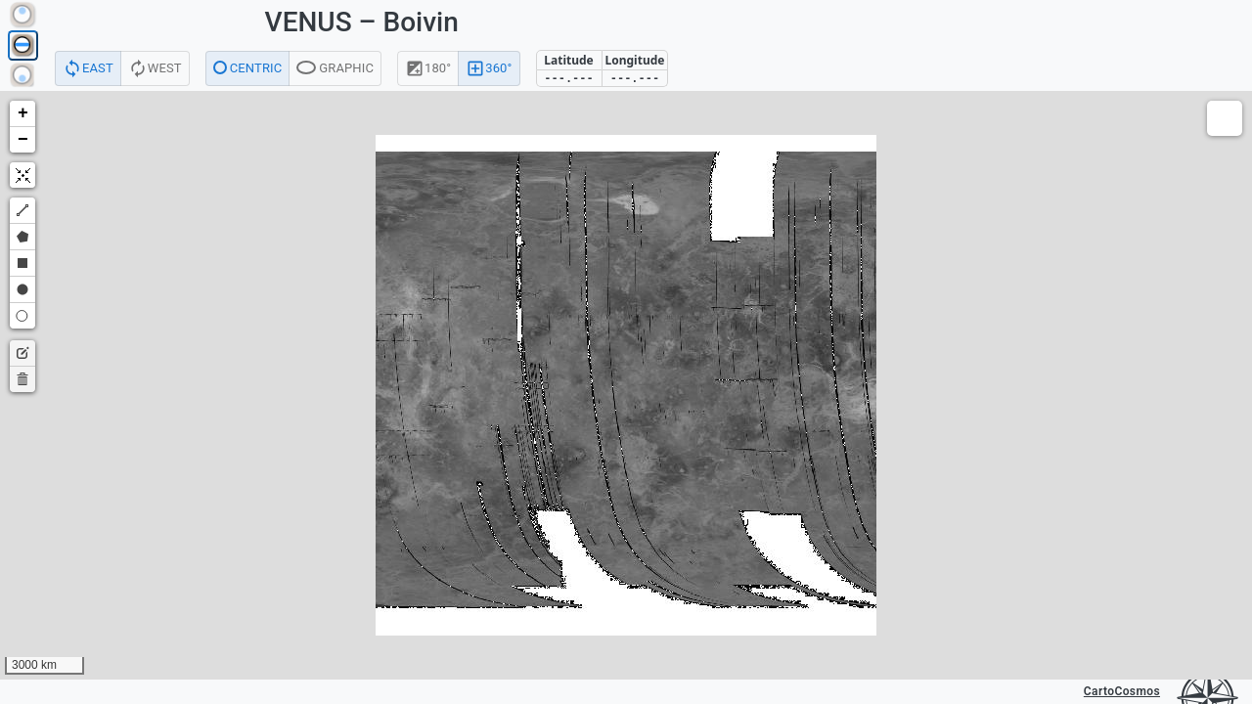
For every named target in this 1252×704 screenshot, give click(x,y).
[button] (22, 114)
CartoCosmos (1122, 691)
